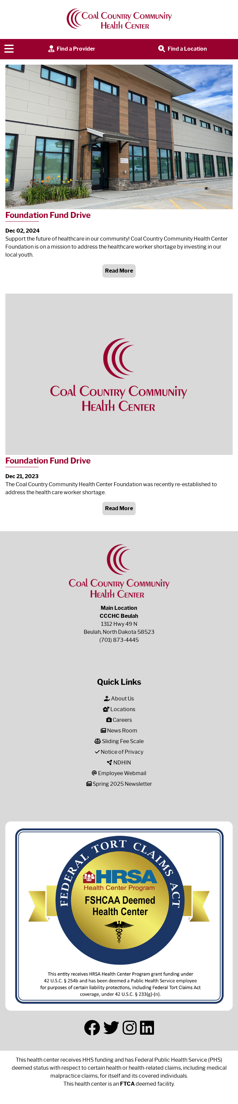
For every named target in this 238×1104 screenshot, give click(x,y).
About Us (119, 698)
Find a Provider (71, 49)
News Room (119, 730)
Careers (119, 720)
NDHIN (119, 762)
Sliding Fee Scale (119, 741)
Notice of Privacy (119, 752)
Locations (119, 709)
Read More (119, 271)
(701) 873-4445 (119, 640)
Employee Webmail (119, 773)
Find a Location (182, 49)
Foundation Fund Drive (48, 215)
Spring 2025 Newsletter (119, 784)
